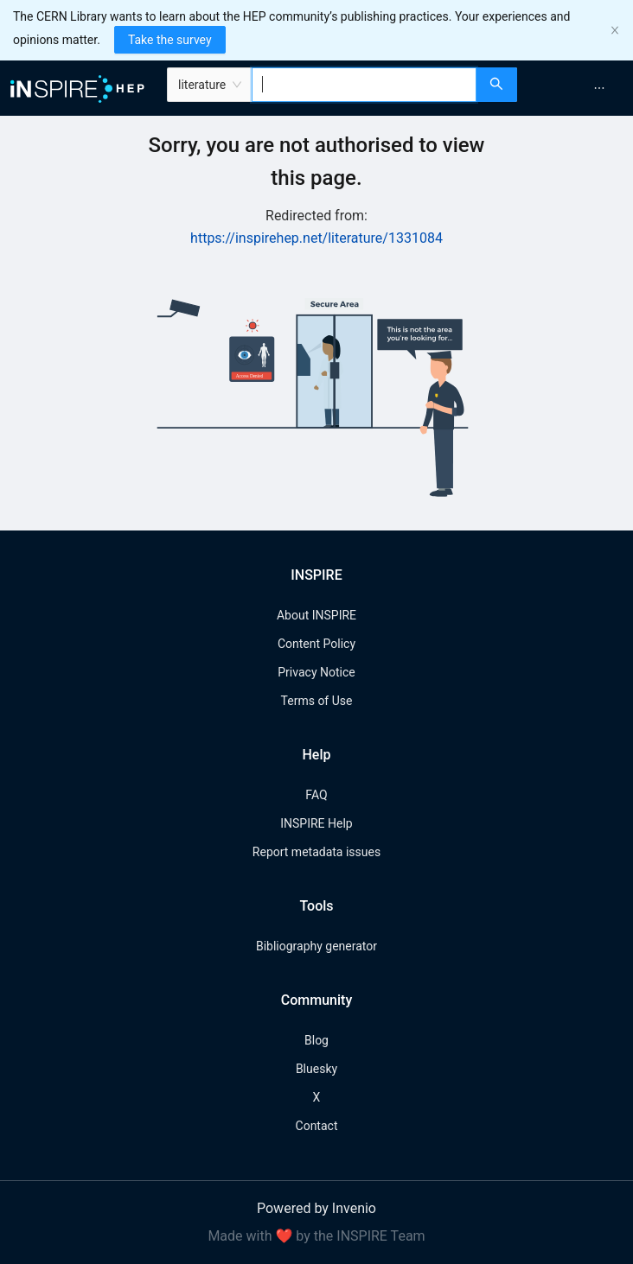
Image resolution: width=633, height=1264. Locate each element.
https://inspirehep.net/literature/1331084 (316, 238)
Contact (317, 1126)
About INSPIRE (316, 615)
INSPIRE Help (316, 823)
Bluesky (316, 1069)
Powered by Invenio (316, 1208)
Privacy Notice (316, 672)
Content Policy (316, 644)
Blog (316, 1040)
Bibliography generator (316, 946)
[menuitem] (599, 88)
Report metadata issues (316, 852)
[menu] (577, 88)
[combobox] (364, 84)
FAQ (316, 795)
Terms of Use (317, 701)
